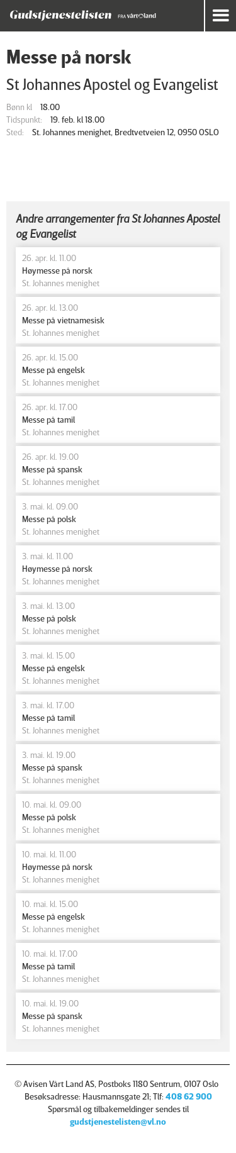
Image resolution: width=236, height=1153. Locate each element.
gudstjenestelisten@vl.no (118, 1121)
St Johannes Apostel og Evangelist (112, 84)
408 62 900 (189, 1096)
